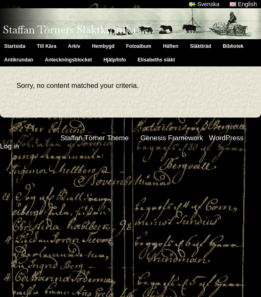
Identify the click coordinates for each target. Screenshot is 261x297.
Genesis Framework (171, 138)
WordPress (226, 138)
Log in (9, 146)
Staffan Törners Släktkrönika (69, 29)
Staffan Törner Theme (95, 138)
